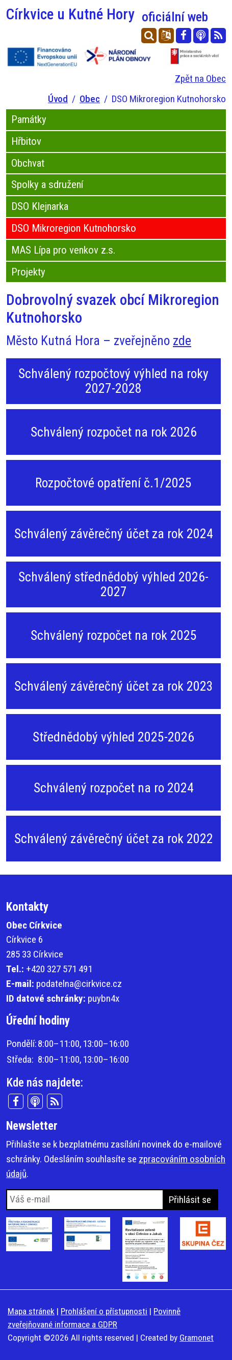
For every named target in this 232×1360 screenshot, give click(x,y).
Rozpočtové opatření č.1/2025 (113, 482)
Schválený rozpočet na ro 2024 (114, 787)
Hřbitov (26, 141)
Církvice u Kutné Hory (107, 14)
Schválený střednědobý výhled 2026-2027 (113, 584)
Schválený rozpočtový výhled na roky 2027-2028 (113, 381)
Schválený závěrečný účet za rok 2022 (113, 838)
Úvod (58, 99)
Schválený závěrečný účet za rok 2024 (113, 533)
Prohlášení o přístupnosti (104, 1311)
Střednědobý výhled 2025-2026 (113, 737)
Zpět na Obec (200, 78)
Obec (90, 99)
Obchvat (27, 163)
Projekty (28, 272)
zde (182, 340)
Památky (28, 119)
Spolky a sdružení (47, 184)
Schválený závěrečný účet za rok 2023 (113, 686)
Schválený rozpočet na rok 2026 (114, 432)
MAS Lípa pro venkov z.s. (63, 250)
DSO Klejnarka (39, 206)
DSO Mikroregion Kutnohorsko (73, 228)
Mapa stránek (31, 1311)
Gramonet (196, 1338)
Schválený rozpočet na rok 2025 (114, 635)
